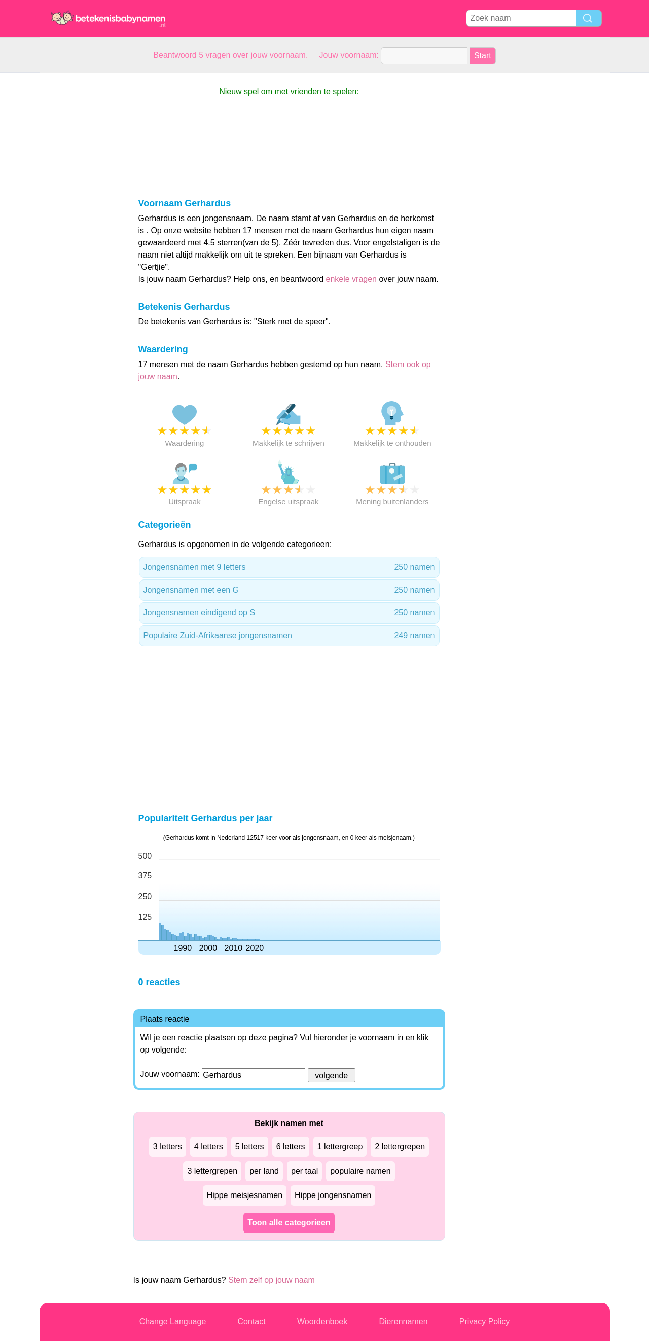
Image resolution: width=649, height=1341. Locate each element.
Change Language (172, 1321)
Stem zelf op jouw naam (271, 1280)
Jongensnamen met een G (289, 590)
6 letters (290, 1146)
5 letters (249, 1146)
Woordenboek (322, 1321)
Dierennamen (403, 1321)
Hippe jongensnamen (333, 1195)
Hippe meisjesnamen (244, 1195)
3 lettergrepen (212, 1171)
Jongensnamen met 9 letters (289, 567)
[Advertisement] (80, 225)
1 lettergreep (340, 1146)
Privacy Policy (484, 1321)
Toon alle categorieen (288, 1222)
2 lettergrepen (400, 1146)
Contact (252, 1321)
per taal (304, 1171)
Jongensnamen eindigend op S (289, 613)
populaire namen (360, 1171)
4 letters (208, 1146)
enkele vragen (351, 279)
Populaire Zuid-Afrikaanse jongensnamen (289, 636)
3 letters (167, 1146)
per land (264, 1171)
